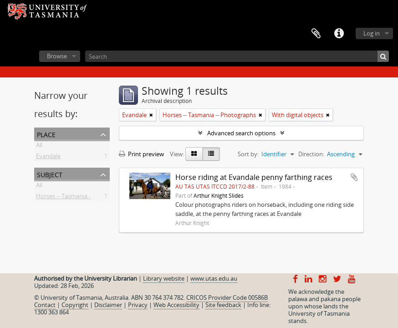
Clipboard (316, 33)
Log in (371, 33)
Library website (163, 278)
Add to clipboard (354, 177)
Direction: (311, 154)
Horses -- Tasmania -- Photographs (82, 198)
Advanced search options (241, 133)
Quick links (338, 33)
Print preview (141, 154)
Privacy (138, 305)
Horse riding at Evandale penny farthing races (253, 177)
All (39, 147)
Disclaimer (108, 305)
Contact (45, 305)
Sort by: (248, 154)
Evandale (48, 158)
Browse (57, 56)
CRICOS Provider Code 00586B (227, 297)
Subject (49, 174)
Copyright (74, 305)
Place (46, 134)
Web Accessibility (176, 305)
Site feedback (223, 305)
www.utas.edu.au (213, 278)
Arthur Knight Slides (219, 195)
